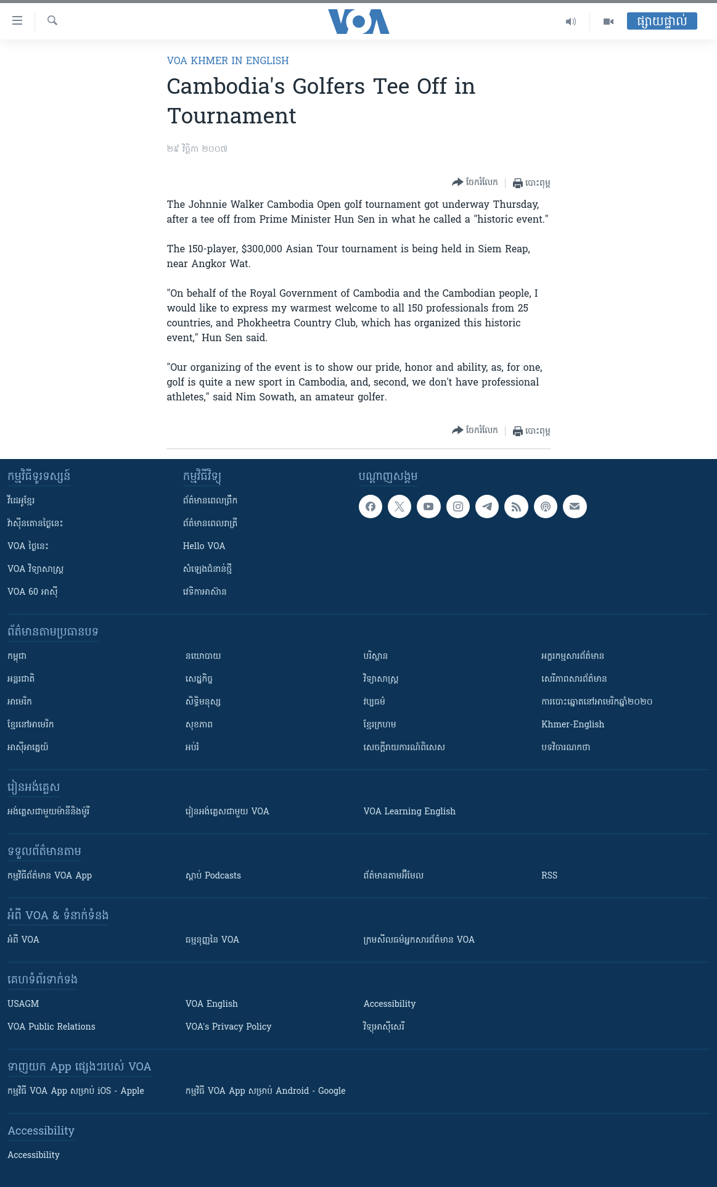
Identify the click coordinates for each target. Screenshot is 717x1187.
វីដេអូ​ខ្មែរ (21, 501)
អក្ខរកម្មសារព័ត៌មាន (572, 656)
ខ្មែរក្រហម (380, 725)
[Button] (475, 183)
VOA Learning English (410, 812)
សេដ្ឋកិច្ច (199, 679)
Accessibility (390, 1004)
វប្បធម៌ (374, 702)
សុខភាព (199, 725)
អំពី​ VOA (23, 940)
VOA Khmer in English (227, 61)
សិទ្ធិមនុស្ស (203, 702)
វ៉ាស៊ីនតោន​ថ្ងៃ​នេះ (35, 524)
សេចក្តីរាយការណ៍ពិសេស (405, 748)
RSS (549, 876)
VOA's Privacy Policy (229, 1027)
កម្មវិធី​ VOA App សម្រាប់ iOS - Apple (75, 1091)
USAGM (23, 1004)
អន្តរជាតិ (21, 679)
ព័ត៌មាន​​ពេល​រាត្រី (210, 524)
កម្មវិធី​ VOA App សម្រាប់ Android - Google (266, 1091)
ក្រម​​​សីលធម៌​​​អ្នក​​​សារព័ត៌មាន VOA (419, 940)
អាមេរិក (19, 702)
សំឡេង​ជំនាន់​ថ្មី (207, 569)
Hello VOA (204, 546)
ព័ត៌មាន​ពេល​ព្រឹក (210, 501)
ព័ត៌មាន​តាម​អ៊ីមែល (394, 876)
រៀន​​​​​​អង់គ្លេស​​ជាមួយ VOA (227, 812)
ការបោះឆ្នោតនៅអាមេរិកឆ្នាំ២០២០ (596, 702)
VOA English (212, 1004)
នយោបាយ (203, 656)
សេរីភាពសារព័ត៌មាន (574, 679)
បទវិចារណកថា (565, 748)
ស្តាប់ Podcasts (213, 876)
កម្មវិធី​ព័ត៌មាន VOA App (49, 876)
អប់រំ (192, 748)
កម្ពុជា (17, 656)
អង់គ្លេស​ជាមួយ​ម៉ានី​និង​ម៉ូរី (48, 812)
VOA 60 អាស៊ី (32, 592)
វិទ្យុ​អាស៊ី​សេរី (384, 1027)
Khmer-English (572, 725)
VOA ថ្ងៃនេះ (28, 546)
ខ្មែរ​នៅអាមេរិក (30, 725)
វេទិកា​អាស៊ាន (205, 592)
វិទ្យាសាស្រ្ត (381, 679)
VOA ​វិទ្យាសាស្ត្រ (35, 569)
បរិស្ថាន (376, 656)
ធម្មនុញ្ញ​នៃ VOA (213, 940)
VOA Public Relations (51, 1027)
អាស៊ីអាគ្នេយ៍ (28, 748)
